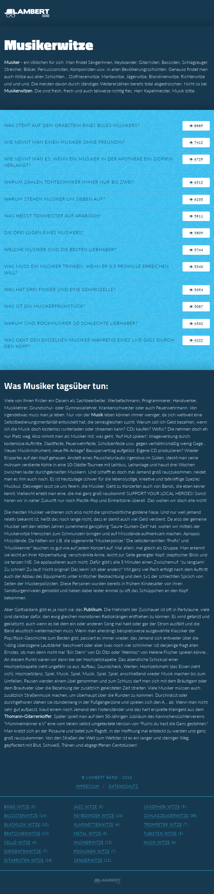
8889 (196, 126)
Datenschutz (123, 786)
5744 (196, 250)
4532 (196, 323)
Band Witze (17, 806)
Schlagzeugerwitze (166, 815)
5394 (196, 290)
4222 (196, 340)
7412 (196, 142)
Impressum (87, 786)
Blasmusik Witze (22, 824)
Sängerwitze (88, 860)
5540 (196, 267)
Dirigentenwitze (22, 851)
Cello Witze (17, 842)
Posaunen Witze (92, 851)
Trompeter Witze (163, 824)
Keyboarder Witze (94, 815)
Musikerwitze (89, 842)
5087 (196, 306)
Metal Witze (87, 833)
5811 (196, 216)
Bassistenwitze (21, 815)
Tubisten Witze (160, 833)
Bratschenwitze (22, 833)
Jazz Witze (85, 806)
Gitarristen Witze (24, 860)
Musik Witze (157, 842)
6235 (196, 199)
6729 (196, 159)
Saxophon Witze (162, 806)
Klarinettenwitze (94, 824)
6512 (196, 182)
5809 (196, 233)
